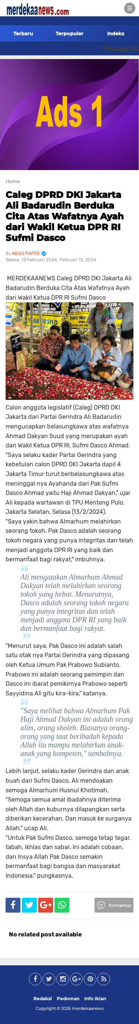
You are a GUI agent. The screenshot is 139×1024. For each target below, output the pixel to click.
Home (13, 181)
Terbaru (23, 33)
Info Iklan (95, 998)
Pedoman (68, 998)
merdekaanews (87, 1008)
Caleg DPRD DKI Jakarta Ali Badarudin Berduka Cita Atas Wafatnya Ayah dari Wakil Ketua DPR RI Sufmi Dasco (65, 216)
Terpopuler (69, 33)
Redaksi (42, 998)
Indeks (115, 33)
